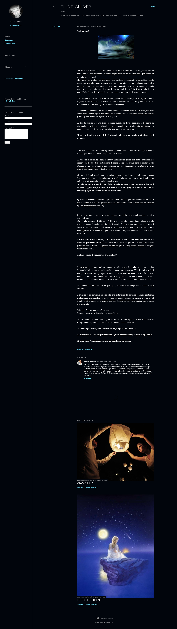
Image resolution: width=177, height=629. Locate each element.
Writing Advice (129, 15)
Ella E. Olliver (76, 6)
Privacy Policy (10, 101)
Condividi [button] (56, 26)
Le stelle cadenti (89, 600)
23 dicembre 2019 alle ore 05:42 (106, 361)
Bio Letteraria (10, 43)
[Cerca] (154, 6)
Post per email (89, 349)
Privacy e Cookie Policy (81, 15)
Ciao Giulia (85, 483)
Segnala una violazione (14, 78)
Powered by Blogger (104, 618)
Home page (65, 15)
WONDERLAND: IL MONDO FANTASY (107, 15)
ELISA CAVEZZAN (90, 361)
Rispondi (87, 379)
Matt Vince (110, 622)
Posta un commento (91, 487)
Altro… (140, 15)
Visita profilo (16, 25)
